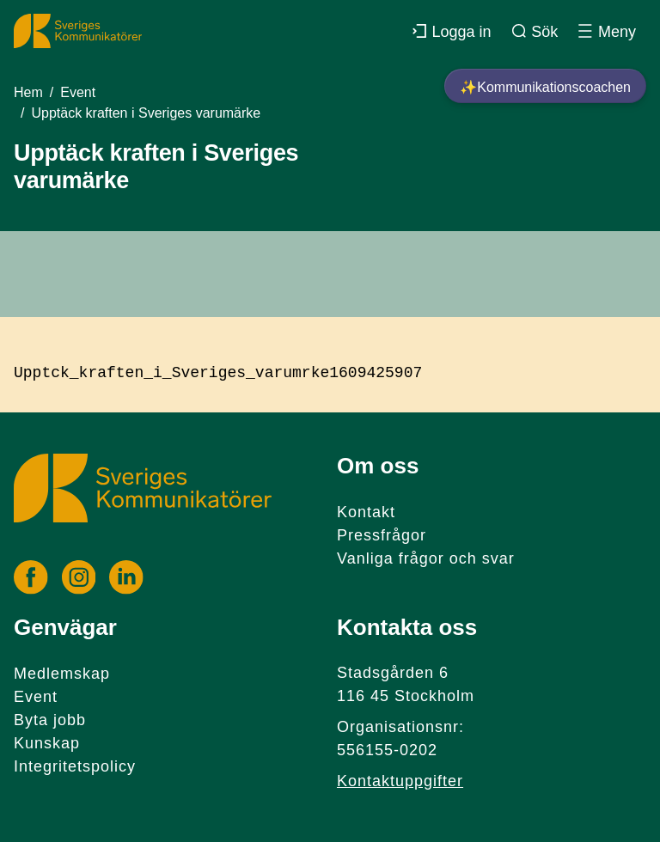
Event (77, 92)
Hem (28, 92)
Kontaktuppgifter (400, 781)
